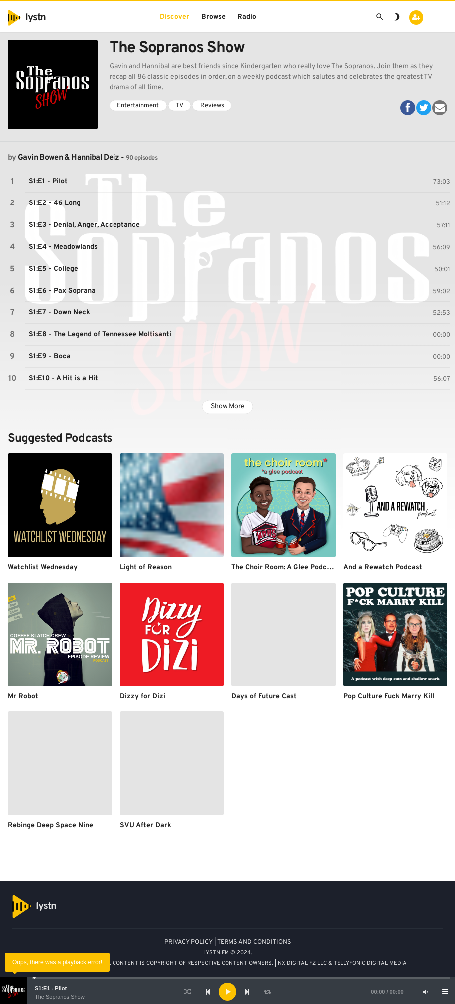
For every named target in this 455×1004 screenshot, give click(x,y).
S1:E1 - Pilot (51, 988)
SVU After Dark (145, 825)
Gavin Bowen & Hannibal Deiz (68, 158)
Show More (228, 406)
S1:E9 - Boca (50, 356)
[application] (227, 992)
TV (179, 106)
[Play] (227, 992)
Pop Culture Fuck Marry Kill (388, 696)
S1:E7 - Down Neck (59, 312)
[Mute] (425, 992)
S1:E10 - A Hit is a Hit (63, 378)
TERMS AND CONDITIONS (254, 942)
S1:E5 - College (53, 269)
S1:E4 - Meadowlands (63, 247)
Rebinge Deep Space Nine (50, 825)
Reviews (212, 106)
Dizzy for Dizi (142, 696)
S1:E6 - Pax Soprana (62, 291)
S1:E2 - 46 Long (55, 203)
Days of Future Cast (264, 696)
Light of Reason (146, 567)
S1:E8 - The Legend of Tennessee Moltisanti (100, 334)
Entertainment (138, 106)
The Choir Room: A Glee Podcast (284, 567)
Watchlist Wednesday (43, 567)
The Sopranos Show (60, 997)
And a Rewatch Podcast (382, 567)
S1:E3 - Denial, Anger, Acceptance (84, 225)
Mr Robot (23, 696)
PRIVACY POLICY (188, 942)
